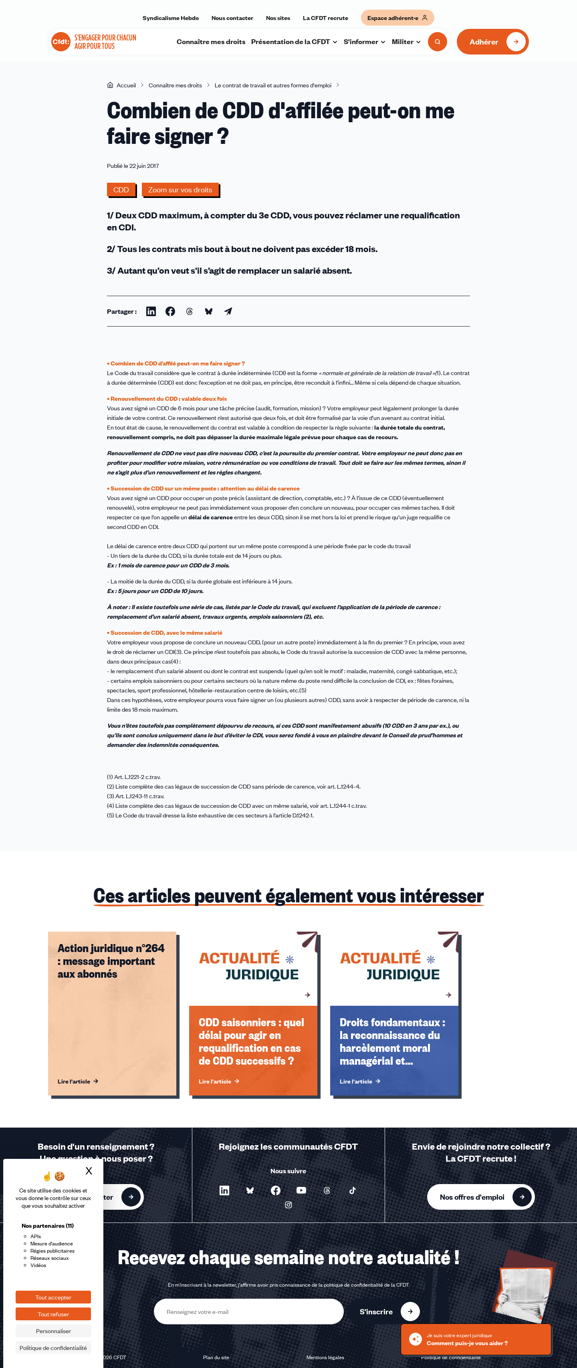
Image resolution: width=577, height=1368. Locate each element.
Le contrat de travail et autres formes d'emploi (273, 85)
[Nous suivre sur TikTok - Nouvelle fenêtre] (352, 1190)
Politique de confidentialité (451, 1357)
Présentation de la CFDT (294, 41)
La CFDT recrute (325, 18)
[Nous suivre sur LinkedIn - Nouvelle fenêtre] (224, 1190)
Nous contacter (232, 18)
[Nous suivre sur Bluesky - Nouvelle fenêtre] (250, 1190)
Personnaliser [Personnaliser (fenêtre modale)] (53, 1331)
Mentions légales (325, 1357)
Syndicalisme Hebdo (171, 18)
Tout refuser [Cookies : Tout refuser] (53, 1314)
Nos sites (278, 18)
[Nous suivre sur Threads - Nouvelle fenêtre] (327, 1190)
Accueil (121, 85)
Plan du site (216, 1357)
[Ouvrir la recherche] (437, 41)
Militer (407, 41)
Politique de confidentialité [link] (53, 1348)
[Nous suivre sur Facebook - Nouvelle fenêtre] (275, 1190)
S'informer (365, 41)
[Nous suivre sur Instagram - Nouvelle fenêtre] (288, 1205)
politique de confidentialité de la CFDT (366, 1284)
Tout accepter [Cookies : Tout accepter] (53, 1297)
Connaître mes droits (211, 41)
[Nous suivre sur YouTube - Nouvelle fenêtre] (301, 1190)
